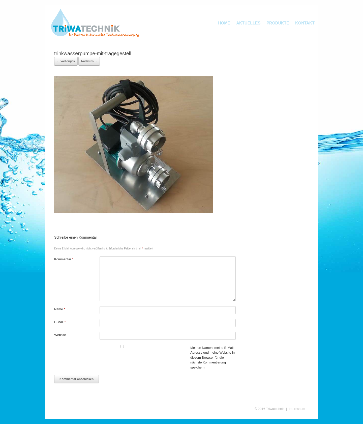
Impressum (297, 409)
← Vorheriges (66, 61)
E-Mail (60, 322)
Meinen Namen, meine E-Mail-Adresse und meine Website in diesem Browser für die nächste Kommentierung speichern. (212, 357)
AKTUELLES (248, 23)
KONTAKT (305, 23)
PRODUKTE (277, 23)
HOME (224, 23)
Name (59, 309)
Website (60, 335)
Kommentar (63, 259)
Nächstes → (89, 61)
